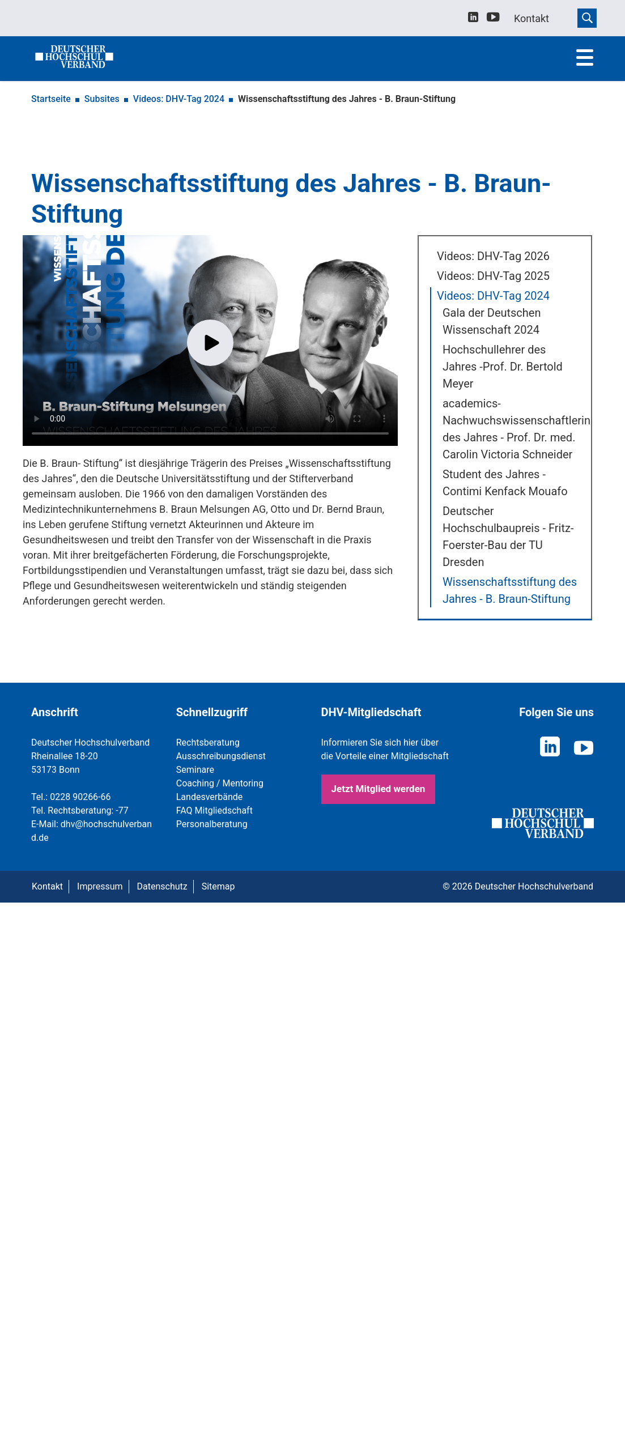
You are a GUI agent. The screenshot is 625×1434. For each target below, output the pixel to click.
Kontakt (47, 886)
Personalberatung (212, 824)
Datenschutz (162, 886)
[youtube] (493, 19)
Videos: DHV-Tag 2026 (493, 256)
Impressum (100, 886)
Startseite (51, 98)
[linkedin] (473, 18)
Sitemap (218, 886)
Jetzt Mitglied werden (378, 788)
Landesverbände (209, 797)
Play (210, 343)
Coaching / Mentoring (219, 783)
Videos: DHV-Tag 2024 (178, 98)
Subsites (102, 98)
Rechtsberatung (208, 742)
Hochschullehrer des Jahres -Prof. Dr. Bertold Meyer (503, 366)
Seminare (195, 769)
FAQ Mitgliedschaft (214, 810)
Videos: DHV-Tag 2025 (493, 276)
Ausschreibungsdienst (221, 756)
